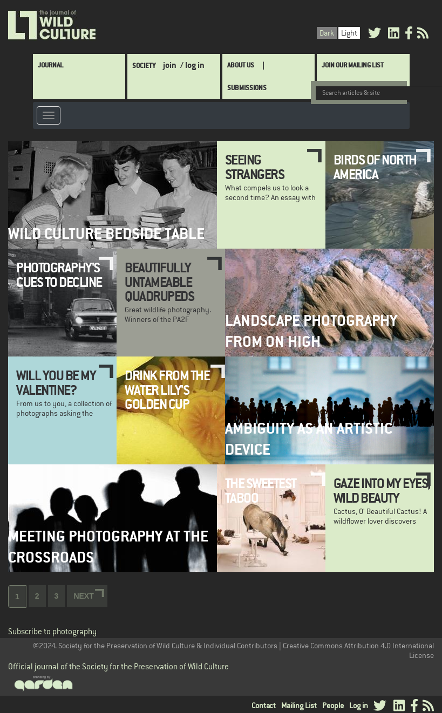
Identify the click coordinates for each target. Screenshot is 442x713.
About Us (240, 65)
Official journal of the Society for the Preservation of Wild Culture (118, 666)
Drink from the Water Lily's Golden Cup (167, 390)
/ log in (192, 65)
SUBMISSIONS (247, 87)
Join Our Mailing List (353, 65)
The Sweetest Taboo (260, 490)
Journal (50, 65)
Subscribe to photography (52, 631)
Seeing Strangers (254, 166)
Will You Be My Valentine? (56, 382)
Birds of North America (375, 166)
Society (143, 65)
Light (349, 33)
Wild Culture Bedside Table (106, 233)
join (169, 65)
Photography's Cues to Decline (59, 274)
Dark (326, 33)
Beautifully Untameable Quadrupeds (159, 282)
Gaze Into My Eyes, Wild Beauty (382, 490)
